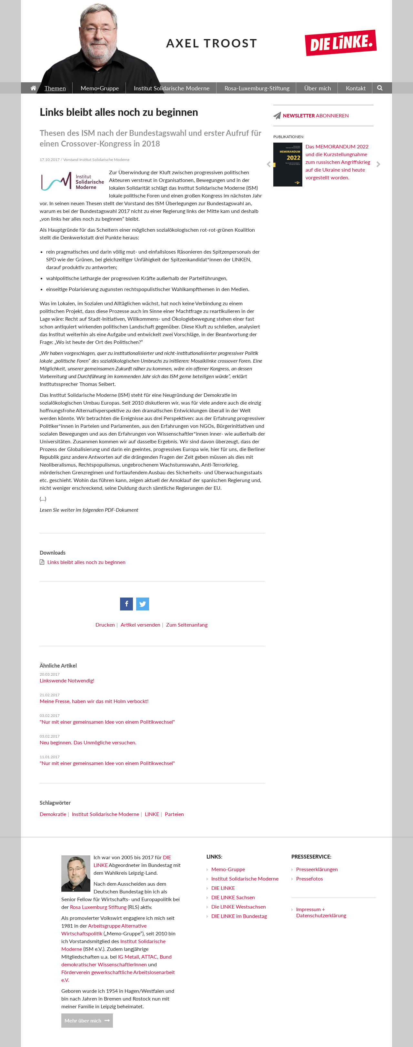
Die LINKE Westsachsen (238, 906)
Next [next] (378, 164)
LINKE (152, 814)
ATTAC (149, 956)
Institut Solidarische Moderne (105, 814)
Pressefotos (309, 878)
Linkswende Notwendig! (67, 680)
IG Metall (128, 956)
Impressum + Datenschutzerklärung (321, 912)
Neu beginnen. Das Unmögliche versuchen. (88, 742)
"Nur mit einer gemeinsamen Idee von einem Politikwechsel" (107, 722)
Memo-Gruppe (228, 869)
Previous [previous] (268, 164)
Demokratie (53, 814)
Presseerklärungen (317, 869)
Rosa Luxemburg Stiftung (98, 907)
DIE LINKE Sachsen (233, 897)
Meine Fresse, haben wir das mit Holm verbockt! (94, 701)
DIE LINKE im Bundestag (239, 916)
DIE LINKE (223, 888)
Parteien (174, 814)
